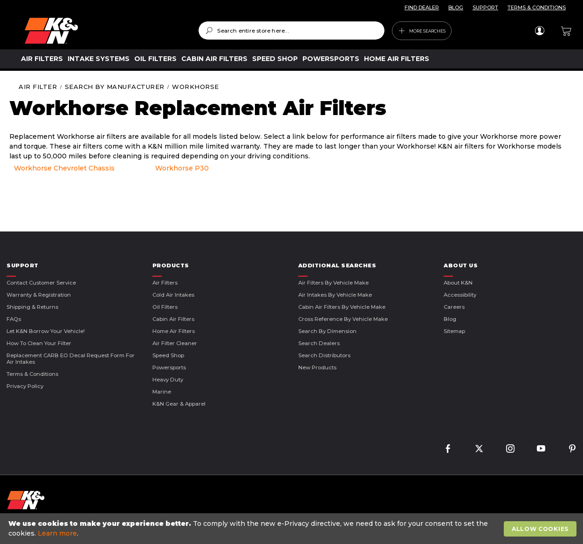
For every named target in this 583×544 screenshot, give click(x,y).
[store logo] (105, 31)
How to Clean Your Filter (39, 343)
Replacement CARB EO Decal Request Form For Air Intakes (71, 358)
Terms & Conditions (32, 374)
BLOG (455, 7)
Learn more (57, 533)
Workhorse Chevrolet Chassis (64, 168)
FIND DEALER (422, 7)
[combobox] (291, 30)
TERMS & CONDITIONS (537, 7)
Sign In (539, 30)
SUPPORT (485, 7)
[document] (292, 528)
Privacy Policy (25, 386)
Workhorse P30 (182, 168)
